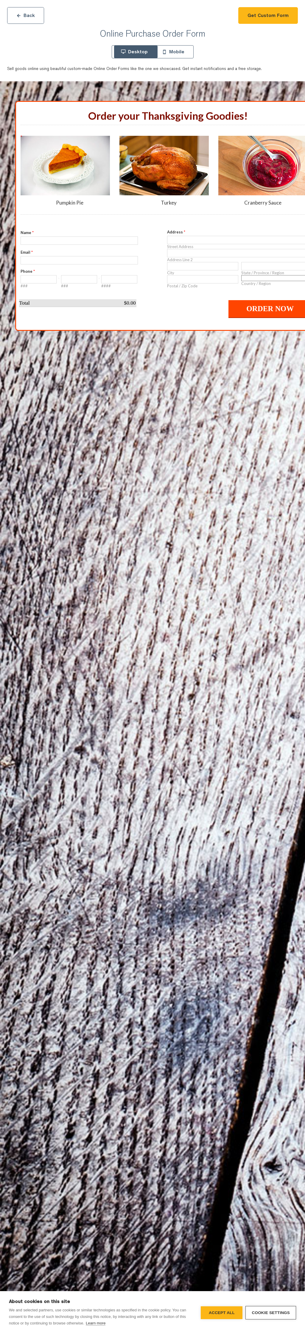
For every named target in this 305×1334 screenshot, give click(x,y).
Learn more (95, 1323)
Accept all (222, 1312)
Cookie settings (271, 1312)
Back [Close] (25, 15)
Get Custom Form (268, 15)
